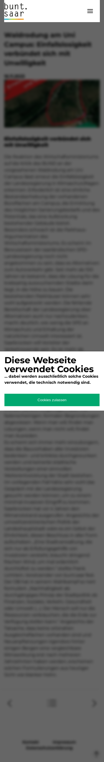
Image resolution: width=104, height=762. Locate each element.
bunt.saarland (18, 11)
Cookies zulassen (51, 400)
